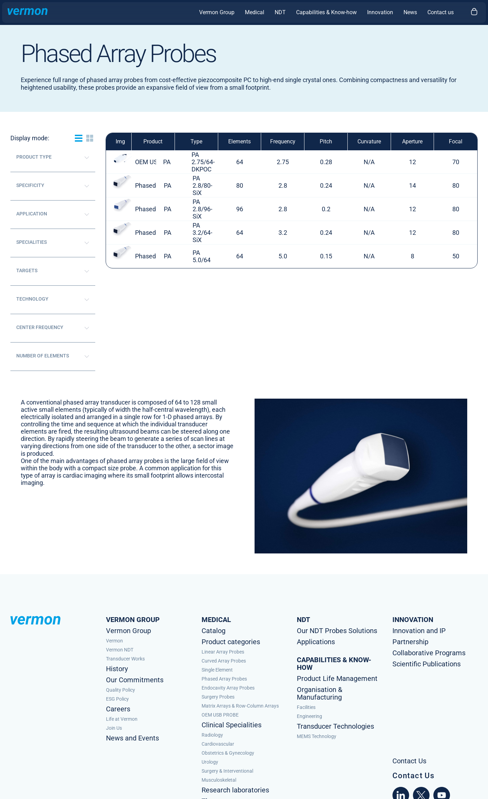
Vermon (114, 640)
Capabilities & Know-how (326, 12)
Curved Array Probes (224, 661)
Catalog (213, 631)
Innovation (380, 12)
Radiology (212, 735)
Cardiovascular (218, 744)
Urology (210, 762)
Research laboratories (235, 790)
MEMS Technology (316, 736)
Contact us (440, 12)
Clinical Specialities (231, 725)
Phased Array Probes (224, 679)
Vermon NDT (119, 649)
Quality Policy (120, 690)
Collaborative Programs (428, 653)
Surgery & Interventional (227, 771)
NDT (280, 12)
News (410, 12)
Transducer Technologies (335, 726)
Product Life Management (337, 678)
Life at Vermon (121, 719)
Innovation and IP (419, 631)
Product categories (231, 642)
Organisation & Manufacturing (319, 693)
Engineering (309, 716)
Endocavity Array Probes (228, 688)
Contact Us (413, 775)
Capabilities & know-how (334, 664)
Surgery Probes (218, 697)
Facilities (306, 707)
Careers (118, 709)
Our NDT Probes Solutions (337, 631)
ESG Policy (117, 699)
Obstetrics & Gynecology (228, 753)
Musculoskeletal (219, 780)
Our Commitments (134, 680)
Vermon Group (216, 12)
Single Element (217, 670)
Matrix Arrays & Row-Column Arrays (240, 706)
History (117, 669)
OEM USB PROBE (220, 715)
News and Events (132, 738)
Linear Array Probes (223, 652)
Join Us (114, 728)
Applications (316, 642)
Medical (254, 12)
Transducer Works (125, 659)
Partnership (410, 642)
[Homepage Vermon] (27, 12)
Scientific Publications (426, 664)
